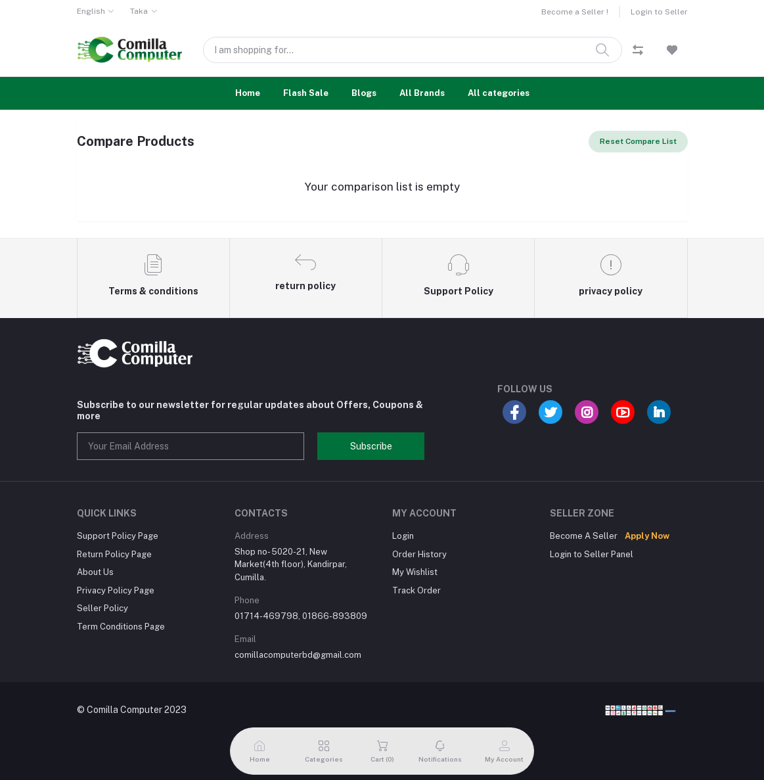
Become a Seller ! (574, 11)
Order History (419, 554)
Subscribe (371, 446)
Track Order (416, 590)
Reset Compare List (638, 141)
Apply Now (647, 536)
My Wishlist (415, 572)
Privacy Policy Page (115, 590)
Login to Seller (659, 11)
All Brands (422, 93)
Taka (139, 11)
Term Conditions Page (121, 626)
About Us (95, 572)
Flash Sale (305, 93)
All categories (498, 93)
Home (247, 93)
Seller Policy (102, 608)
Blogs (363, 93)
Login (403, 536)
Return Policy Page (114, 554)
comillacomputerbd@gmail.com (298, 655)
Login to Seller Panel (591, 554)
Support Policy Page (117, 536)
